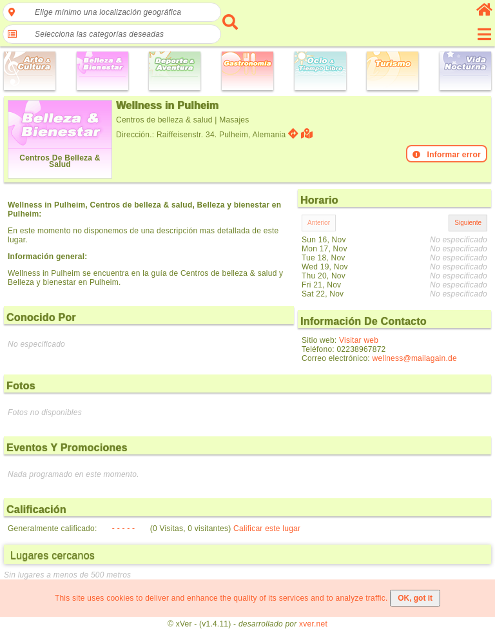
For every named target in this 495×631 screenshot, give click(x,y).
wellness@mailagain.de (415, 358)
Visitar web (358, 340)
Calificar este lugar (266, 528)
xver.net (313, 623)
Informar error (446, 154)
